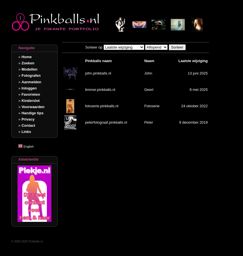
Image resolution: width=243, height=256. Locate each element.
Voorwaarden (32, 107)
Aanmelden (31, 82)
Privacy (27, 119)
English (26, 146)
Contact (28, 125)
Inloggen (29, 88)
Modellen (29, 69)
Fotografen (31, 75)
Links (26, 132)
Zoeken (27, 63)
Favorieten (30, 94)
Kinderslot (30, 101)
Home (26, 57)
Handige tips (32, 113)
